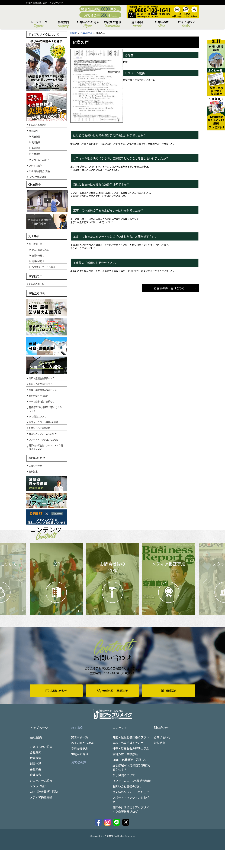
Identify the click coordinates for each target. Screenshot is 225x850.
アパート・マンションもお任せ (130, 799)
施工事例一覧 (79, 737)
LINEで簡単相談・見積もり (129, 759)
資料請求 (159, 743)
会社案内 (63, 24)
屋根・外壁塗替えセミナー (129, 743)
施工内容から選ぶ (82, 743)
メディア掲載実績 (41, 797)
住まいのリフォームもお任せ (130, 792)
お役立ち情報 (112, 24)
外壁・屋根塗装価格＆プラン (130, 737)
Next (200, 576)
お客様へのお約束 (88, 24)
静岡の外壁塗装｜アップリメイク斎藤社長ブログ (130, 809)
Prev (19, 581)
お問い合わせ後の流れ (126, 786)
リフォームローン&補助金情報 (131, 781)
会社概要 (36, 148)
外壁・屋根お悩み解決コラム (130, 748)
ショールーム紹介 (40, 159)
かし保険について (123, 775)
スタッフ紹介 (38, 786)
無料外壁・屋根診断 (125, 754)
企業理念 (36, 154)
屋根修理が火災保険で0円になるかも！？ (131, 767)
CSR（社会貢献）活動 (44, 791)
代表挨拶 (36, 136)
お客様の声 (162, 24)
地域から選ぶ (79, 754)
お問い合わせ (186, 24)
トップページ (38, 24)
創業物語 (36, 142)
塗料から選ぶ (79, 748)
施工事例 (137, 24)
